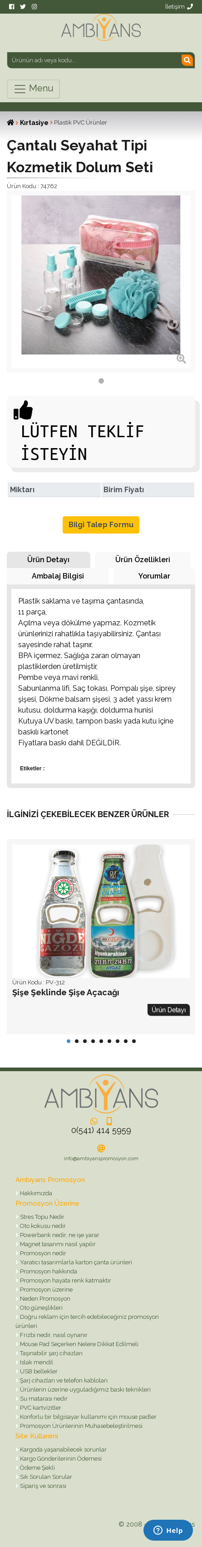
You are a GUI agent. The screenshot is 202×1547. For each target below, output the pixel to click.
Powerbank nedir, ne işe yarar (59, 1235)
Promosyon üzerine (46, 1289)
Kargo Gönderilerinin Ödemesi (60, 1458)
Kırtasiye (34, 122)
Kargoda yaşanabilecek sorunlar (63, 1449)
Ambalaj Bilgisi (58, 576)
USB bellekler (38, 1371)
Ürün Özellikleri (142, 559)
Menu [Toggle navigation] (33, 89)
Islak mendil (36, 1362)
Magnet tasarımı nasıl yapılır (57, 1244)
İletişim (179, 6)
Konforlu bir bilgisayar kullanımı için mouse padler (88, 1416)
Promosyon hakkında (48, 1271)
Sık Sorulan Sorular (45, 1476)
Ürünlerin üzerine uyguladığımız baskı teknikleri (85, 1389)
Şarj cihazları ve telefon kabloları (63, 1380)
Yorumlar (154, 576)
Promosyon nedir (42, 1253)
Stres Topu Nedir (41, 1216)
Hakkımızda (35, 1193)
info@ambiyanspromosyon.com (101, 1159)
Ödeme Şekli (37, 1467)
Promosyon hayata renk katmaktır (65, 1280)
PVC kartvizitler (40, 1407)
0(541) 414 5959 (101, 1130)
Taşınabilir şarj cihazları (51, 1353)
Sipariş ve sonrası (42, 1485)
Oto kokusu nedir (42, 1226)
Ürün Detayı (48, 559)
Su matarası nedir (43, 1398)
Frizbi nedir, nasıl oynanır (53, 1335)
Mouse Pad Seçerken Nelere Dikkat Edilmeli (78, 1344)
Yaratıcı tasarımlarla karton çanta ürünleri (75, 1262)
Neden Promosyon (44, 1298)
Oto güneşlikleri (41, 1307)
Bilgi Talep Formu (101, 524)
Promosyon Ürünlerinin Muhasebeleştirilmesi (81, 1425)
